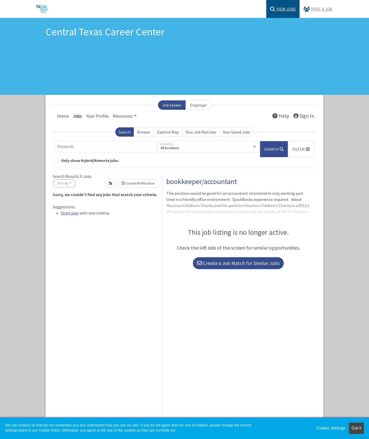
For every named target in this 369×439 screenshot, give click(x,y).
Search (124, 132)
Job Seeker (171, 105)
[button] (301, 149)
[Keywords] (106, 146)
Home (63, 116)
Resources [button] (123, 116)
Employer (198, 105)
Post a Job (317, 9)
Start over (70, 213)
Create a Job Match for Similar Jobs (238, 263)
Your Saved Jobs (236, 132)
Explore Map (168, 132)
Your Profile (97, 116)
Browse (143, 132)
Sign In (303, 116)
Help (280, 116)
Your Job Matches (201, 132)
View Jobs (283, 9)
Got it (356, 428)
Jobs (77, 116)
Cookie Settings (330, 428)
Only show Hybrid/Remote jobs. (90, 160)
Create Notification (138, 183)
